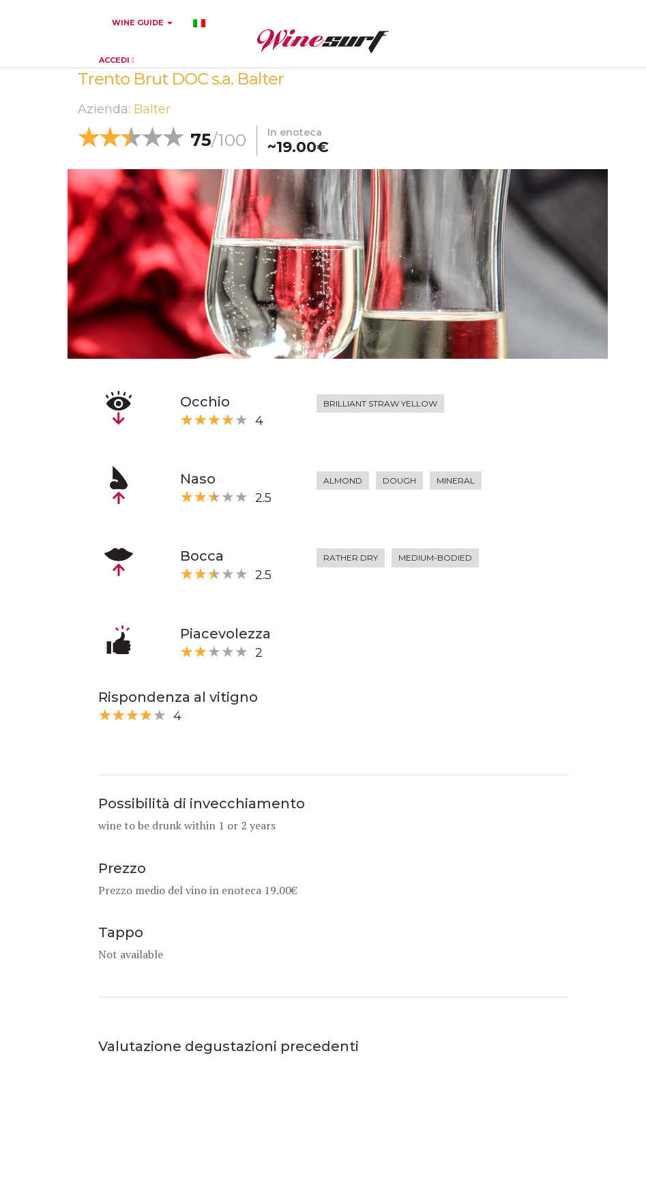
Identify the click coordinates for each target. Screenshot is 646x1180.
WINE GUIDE (142, 22)
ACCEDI (116, 60)
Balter (152, 109)
